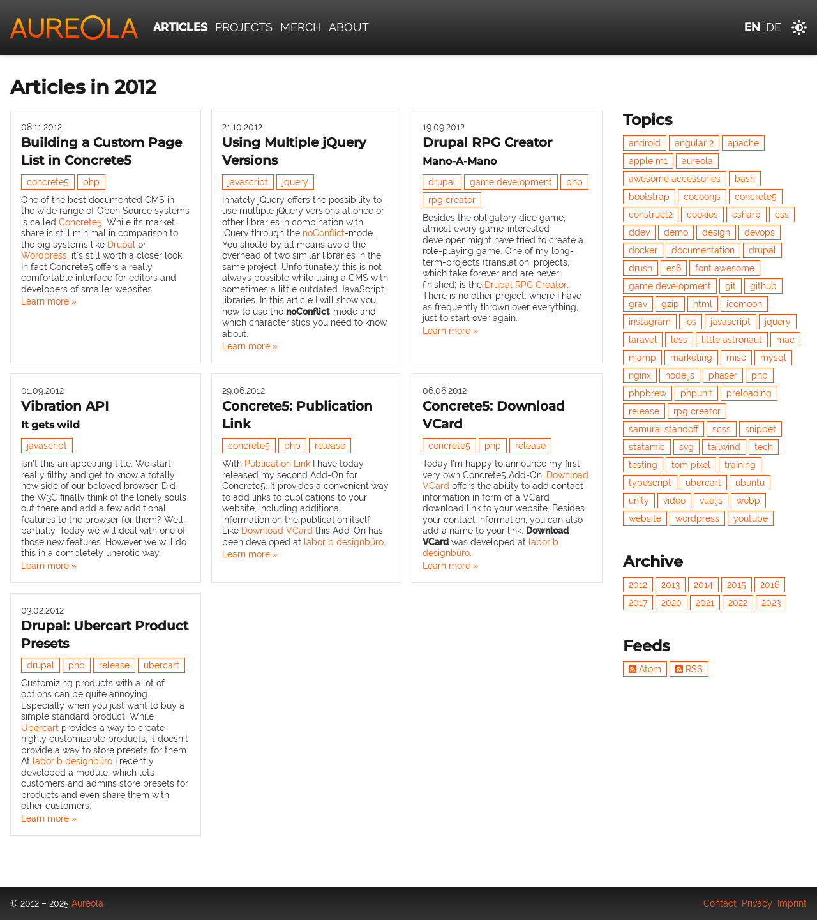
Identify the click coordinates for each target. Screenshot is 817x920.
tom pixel (690, 465)
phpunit (696, 393)
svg (686, 447)
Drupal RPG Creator (525, 285)
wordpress (697, 518)
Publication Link (277, 463)
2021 (705, 603)
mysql (773, 357)
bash (745, 179)
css (782, 214)
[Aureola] (74, 27)
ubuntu (750, 483)
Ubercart (40, 728)
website (645, 518)
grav (638, 304)
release (330, 446)
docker (643, 250)
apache (743, 143)
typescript (650, 483)
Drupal (121, 244)
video (674, 500)
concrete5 (48, 182)
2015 (736, 585)
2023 (771, 603)
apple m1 (648, 161)
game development (511, 182)
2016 (769, 585)
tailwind (724, 447)
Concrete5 (80, 222)
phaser (722, 375)
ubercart (161, 665)
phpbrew (647, 393)
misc (736, 357)
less (679, 340)
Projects (244, 27)
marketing (691, 357)
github (763, 286)
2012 (638, 585)
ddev (639, 232)
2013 (670, 585)
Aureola (87, 903)
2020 (671, 603)
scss (721, 429)
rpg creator (452, 200)
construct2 (651, 214)
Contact (720, 903)
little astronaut (731, 340)
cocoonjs (702, 197)
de (773, 27)
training (740, 465)
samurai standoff (663, 429)
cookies (702, 214)
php (91, 182)
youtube (750, 518)
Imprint (792, 903)
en (752, 27)
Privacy (757, 903)
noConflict (324, 233)
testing (643, 465)
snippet (760, 429)
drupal (442, 182)
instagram (650, 322)
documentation (703, 250)
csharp (746, 214)
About (349, 27)
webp (748, 500)
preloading (749, 393)
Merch (300, 27)
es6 (673, 268)
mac (785, 340)
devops (759, 232)
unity (639, 500)
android (645, 143)
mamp (642, 357)
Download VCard (277, 530)
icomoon (744, 304)
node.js (679, 375)
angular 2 (694, 143)
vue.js (711, 500)
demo (676, 232)
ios (690, 322)
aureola (697, 161)
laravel (643, 340)
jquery (295, 182)
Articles (180, 27)
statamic (647, 447)
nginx (640, 375)
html (702, 304)
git (730, 286)
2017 (638, 603)
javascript (248, 182)
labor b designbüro (344, 542)
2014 (703, 585)
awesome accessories (675, 179)
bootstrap (649, 197)
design (716, 232)
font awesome (724, 268)
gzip (670, 304)
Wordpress (44, 255)
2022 (737, 603)
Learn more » (49, 301)
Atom (645, 669)
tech (763, 447)
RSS (689, 669)
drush (640, 268)
